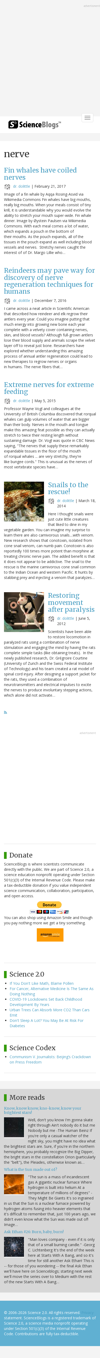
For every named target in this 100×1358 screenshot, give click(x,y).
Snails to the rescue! (68, 488)
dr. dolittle (21, 186)
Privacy (87, 1312)
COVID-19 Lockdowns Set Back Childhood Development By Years (46, 1002)
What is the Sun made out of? (30, 1169)
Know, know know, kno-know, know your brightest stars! (42, 1110)
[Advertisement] (50, 58)
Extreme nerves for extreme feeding (49, 388)
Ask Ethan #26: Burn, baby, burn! (34, 1231)
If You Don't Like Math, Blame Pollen (42, 983)
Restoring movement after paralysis (71, 602)
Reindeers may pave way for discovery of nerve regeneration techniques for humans (49, 281)
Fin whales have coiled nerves (40, 173)
